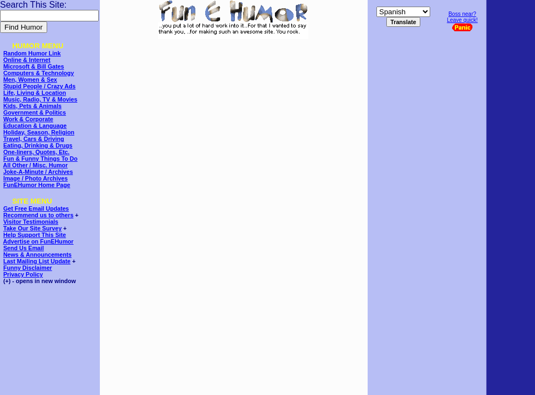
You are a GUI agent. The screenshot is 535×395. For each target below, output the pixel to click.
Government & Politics (34, 112)
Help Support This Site (34, 235)
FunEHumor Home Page (36, 185)
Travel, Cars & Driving (33, 139)
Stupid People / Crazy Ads (39, 86)
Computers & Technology (38, 73)
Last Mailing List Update (37, 261)
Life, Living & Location (34, 92)
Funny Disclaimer (27, 267)
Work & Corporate (28, 119)
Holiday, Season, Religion (38, 132)
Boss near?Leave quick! (462, 21)
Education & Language (34, 125)
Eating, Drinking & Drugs (37, 145)
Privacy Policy (23, 274)
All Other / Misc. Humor (35, 165)
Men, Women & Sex (30, 79)
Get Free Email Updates (36, 208)
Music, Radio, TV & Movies (40, 99)
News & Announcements (37, 254)
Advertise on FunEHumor (38, 241)
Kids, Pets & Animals (32, 106)
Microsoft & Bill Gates (33, 66)
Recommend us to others (38, 215)
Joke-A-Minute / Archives (38, 171)
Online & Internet (26, 60)
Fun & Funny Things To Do (40, 158)
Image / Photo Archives (35, 178)
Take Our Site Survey (32, 228)
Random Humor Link (32, 53)
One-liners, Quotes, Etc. (36, 152)
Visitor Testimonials (30, 221)
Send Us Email (23, 248)
